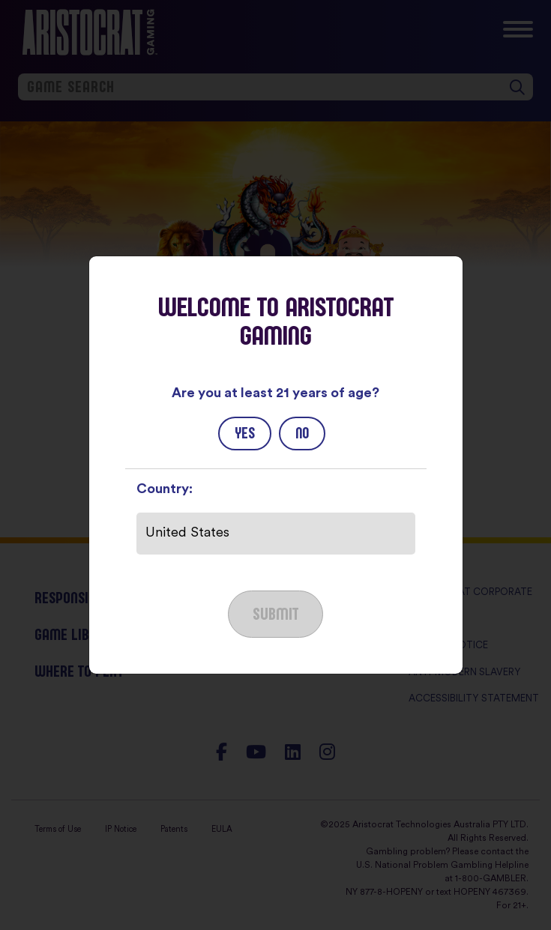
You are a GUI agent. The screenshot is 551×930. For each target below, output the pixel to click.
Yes (245, 433)
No (302, 433)
